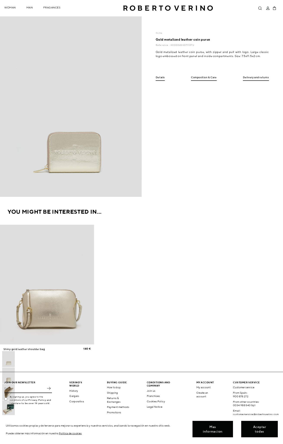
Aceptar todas (259, 429)
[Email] (24, 388)
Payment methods (118, 407)
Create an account (202, 394)
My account (203, 387)
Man (29, 7)
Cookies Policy (156, 401)
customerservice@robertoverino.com (256, 414)
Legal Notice (154, 406)
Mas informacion (213, 429)
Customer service (243, 387)
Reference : (163, 45)
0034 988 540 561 (244, 405)
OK (48, 388)
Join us (151, 390)
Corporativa (76, 401)
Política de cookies (70, 433)
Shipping (112, 392)
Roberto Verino (168, 8)
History (73, 390)
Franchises (153, 396)
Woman (10, 7)
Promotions (114, 412)
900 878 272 (240, 396)
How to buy (114, 387)
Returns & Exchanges (113, 399)
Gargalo (74, 396)
